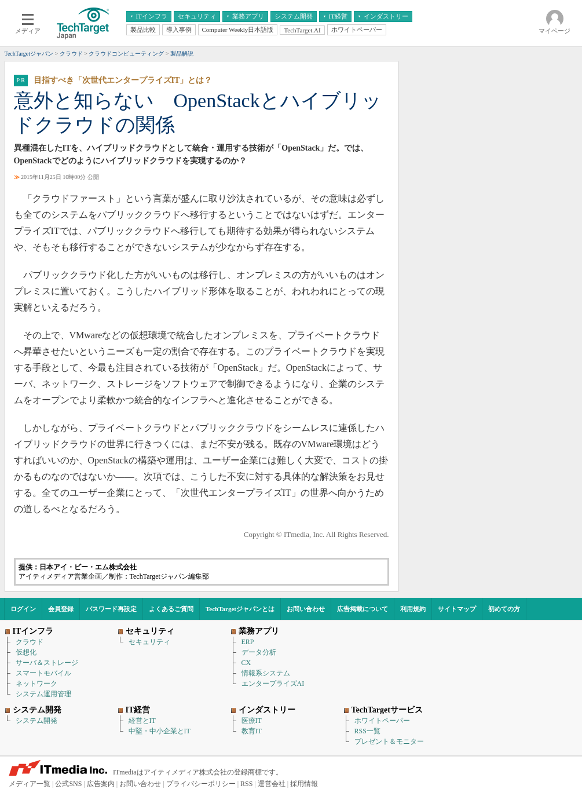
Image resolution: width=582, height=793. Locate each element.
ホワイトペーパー (382, 721)
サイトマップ (457, 608)
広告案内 (101, 784)
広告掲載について (362, 608)
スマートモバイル (43, 673)
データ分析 (258, 652)
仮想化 (26, 652)
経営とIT (142, 721)
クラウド (29, 642)
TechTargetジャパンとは (240, 608)
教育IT (251, 731)
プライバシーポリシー (201, 784)
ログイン (23, 608)
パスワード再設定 (111, 608)
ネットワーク (36, 683)
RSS (246, 784)
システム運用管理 (43, 694)
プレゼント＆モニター (389, 741)
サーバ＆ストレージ (47, 663)
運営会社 (271, 784)
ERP (247, 642)
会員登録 (61, 608)
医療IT (251, 721)
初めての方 (504, 608)
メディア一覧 (29, 784)
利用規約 (413, 608)
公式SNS (68, 784)
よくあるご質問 (171, 608)
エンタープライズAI (273, 683)
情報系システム (265, 673)
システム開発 (36, 721)
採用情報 (304, 784)
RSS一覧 (367, 731)
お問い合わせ (306, 608)
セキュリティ (149, 642)
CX (246, 663)
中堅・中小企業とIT (160, 731)
